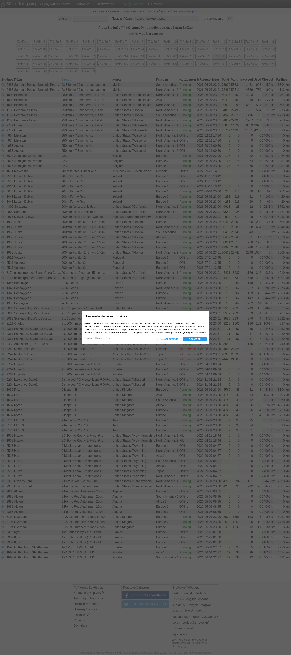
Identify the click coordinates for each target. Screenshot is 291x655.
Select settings (169, 339)
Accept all (195, 339)
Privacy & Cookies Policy (98, 338)
